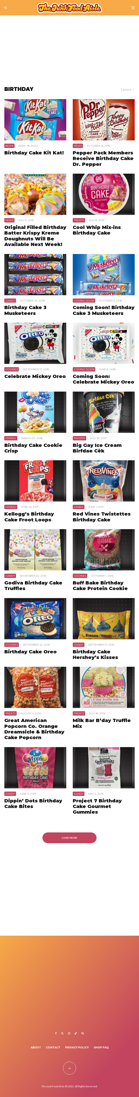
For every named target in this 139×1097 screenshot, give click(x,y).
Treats (79, 220)
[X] (62, 1033)
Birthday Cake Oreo (30, 652)
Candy (10, 300)
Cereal (10, 438)
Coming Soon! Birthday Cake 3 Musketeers (103, 310)
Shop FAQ (101, 1047)
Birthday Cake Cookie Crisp (33, 448)
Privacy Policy (77, 1047)
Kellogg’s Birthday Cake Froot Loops (29, 516)
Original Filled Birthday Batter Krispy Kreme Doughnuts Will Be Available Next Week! (35, 236)
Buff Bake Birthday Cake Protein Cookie (100, 585)
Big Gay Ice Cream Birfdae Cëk (97, 448)
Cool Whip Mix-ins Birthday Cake (97, 230)
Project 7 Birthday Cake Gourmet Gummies (97, 806)
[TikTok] (75, 1033)
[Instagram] (69, 1033)
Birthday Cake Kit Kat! (34, 153)
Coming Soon (84, 300)
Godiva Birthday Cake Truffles (33, 585)
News (9, 145)
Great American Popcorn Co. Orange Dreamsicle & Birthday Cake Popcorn (34, 729)
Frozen (79, 438)
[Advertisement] (69, 47)
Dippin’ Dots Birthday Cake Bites (33, 803)
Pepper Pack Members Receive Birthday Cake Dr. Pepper (103, 158)
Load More (69, 837)
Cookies (11, 369)
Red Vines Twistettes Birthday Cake (102, 516)
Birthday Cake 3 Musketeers (25, 310)
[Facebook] (56, 1033)
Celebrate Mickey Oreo (35, 376)
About (36, 1047)
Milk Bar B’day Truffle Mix (102, 723)
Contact (53, 1047)
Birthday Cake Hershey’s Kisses (95, 654)
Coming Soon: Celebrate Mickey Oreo (103, 379)
